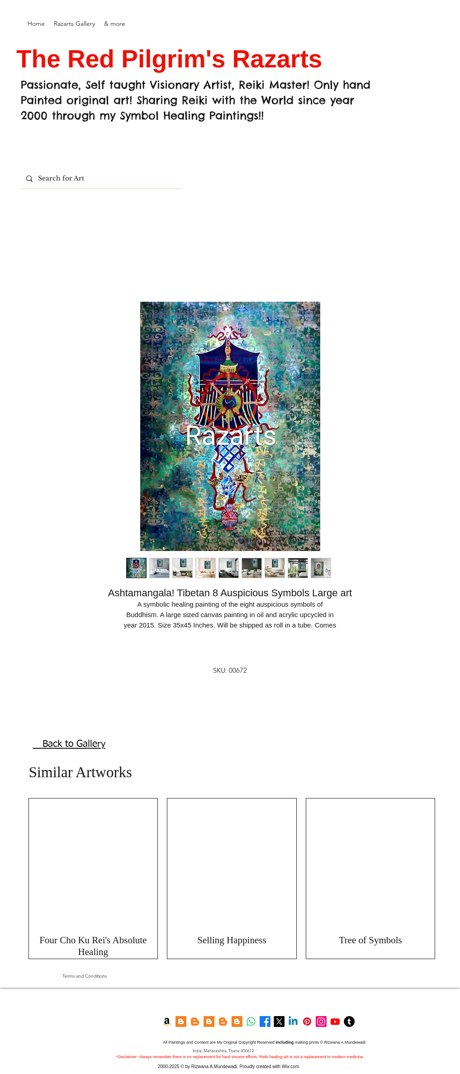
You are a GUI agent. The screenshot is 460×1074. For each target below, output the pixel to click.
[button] (74, 23)
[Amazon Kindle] (166, 1021)
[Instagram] (321, 1021)
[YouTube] (335, 1021)
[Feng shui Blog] (237, 1021)
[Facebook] (265, 1021)
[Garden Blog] (223, 1021)
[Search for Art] (100, 178)
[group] (232, 879)
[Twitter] (279, 1021)
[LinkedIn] (293, 1021)
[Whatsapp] (251, 1021)
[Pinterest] (307, 1021)
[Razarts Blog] (195, 1021)
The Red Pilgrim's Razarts (172, 59)
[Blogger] (180, 1021)
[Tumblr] (349, 1021)
